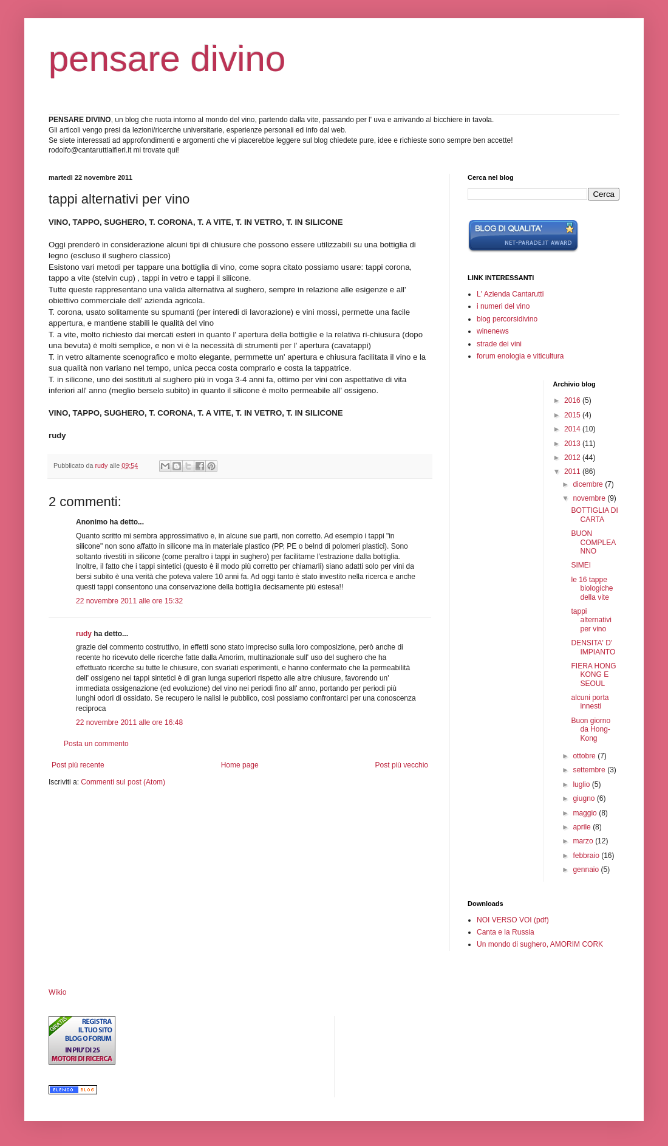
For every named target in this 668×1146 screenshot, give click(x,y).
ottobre (585, 756)
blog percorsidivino (507, 319)
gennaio (587, 869)
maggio (586, 813)
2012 (573, 457)
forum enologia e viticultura (520, 356)
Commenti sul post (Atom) (123, 782)
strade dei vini (499, 344)
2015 (573, 415)
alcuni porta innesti (589, 701)
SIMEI (581, 565)
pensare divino (167, 58)
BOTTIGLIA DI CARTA (594, 514)
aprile (583, 827)
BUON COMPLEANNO (593, 542)
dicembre (589, 484)
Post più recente (78, 765)
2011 (573, 471)
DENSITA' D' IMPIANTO (593, 647)
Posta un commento (96, 743)
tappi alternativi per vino (591, 620)
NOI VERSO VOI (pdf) (513, 920)
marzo (584, 841)
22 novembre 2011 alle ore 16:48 (129, 722)
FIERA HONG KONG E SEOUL (593, 675)
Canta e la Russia (505, 932)
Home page (240, 765)
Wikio (57, 992)
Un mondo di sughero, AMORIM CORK (540, 944)
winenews (493, 331)
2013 (573, 443)
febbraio (587, 855)
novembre (590, 498)
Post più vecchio (401, 765)
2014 (573, 429)
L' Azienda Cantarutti (510, 294)
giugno (584, 798)
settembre (590, 770)
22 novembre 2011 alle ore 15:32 (129, 601)
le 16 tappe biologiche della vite (592, 588)
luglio (582, 784)
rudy (84, 634)
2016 (573, 400)
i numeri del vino (503, 306)
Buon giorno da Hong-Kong (590, 729)
